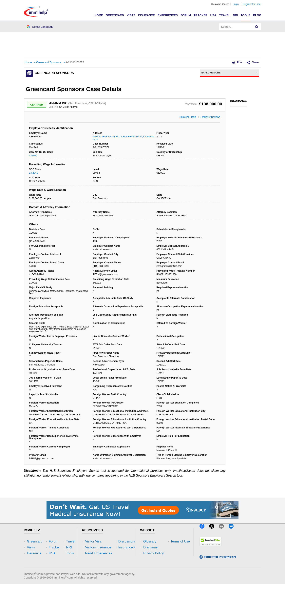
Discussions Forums (100, 559)
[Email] (233, 530)
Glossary (149, 541)
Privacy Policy (153, 553)
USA (213, 15)
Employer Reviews (210, 117)
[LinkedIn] (224, 530)
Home (98, 15)
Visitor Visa (93, 541)
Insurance (146, 15)
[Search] (256, 26)
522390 (33, 155)
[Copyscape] (218, 560)
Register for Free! (252, 4)
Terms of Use (153, 559)
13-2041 (33, 172)
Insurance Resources (100, 565)
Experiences (168, 15)
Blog (257, 15)
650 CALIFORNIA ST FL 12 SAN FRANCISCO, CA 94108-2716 (124, 137)
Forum (185, 15)
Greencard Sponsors (48, 62)
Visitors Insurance (98, 547)
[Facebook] (204, 530)
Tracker (200, 15)
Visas (131, 15)
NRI (235, 15)
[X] (214, 530)
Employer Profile (187, 117)
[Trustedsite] (210, 548)
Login (235, 4)
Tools (245, 15)
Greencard (115, 15)
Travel (224, 15)
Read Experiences (98, 553)
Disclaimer (151, 547)
